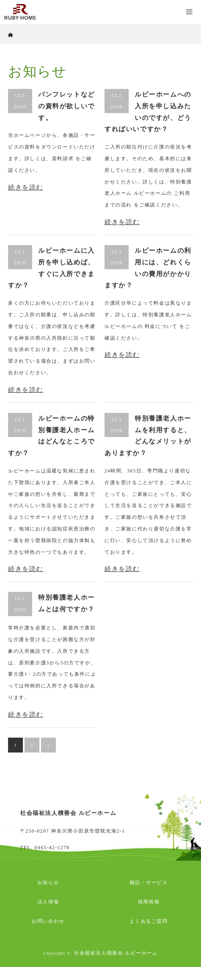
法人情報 (48, 902)
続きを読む (25, 187)
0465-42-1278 (52, 847)
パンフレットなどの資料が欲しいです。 (66, 106)
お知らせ (48, 882)
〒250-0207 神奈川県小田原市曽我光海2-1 (72, 831)
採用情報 (149, 902)
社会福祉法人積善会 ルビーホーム (116, 953)
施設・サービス (148, 882)
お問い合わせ (48, 921)
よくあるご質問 (148, 921)
